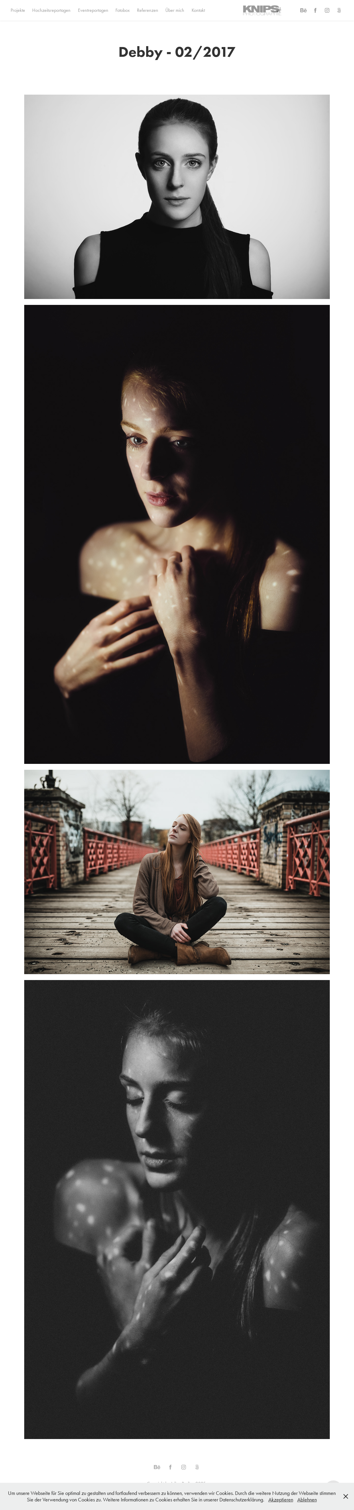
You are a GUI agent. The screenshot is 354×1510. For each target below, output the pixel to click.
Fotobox (122, 10)
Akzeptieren (280, 1499)
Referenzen (147, 10)
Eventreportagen (93, 10)
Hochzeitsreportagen (51, 10)
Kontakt (198, 10)
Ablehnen (307, 1499)
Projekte (18, 10)
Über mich (174, 10)
